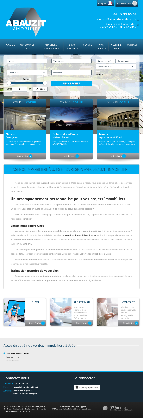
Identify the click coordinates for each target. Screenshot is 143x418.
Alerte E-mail (116, 46)
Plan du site (7, 409)
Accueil (10, 44)
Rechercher (71, 83)
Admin (43, 409)
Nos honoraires (30, 409)
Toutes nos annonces (11, 411)
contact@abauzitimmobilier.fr (116, 19)
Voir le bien (24, 156)
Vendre (87, 44)
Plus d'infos (37, 323)
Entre (9, 88)
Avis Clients (101, 46)
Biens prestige (72, 46)
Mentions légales (18, 409)
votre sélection (124, 3)
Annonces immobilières (51, 46)
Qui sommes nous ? (27, 46)
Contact (132, 44)
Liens (38, 409)
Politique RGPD (25, 411)
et (30, 88)
